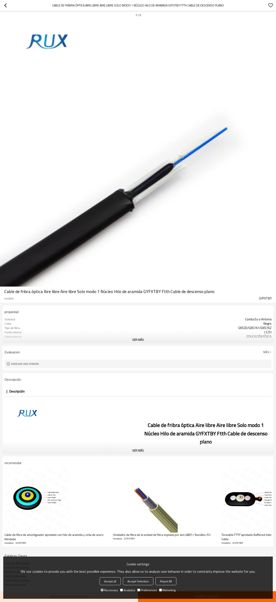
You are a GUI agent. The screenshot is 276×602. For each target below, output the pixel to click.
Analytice (127, 590)
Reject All (166, 581)
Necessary (109, 590)
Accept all (110, 581)
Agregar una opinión (25, 364)
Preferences (147, 590)
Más (266, 352)
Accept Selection (138, 581)
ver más (138, 339)
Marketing (167, 590)
